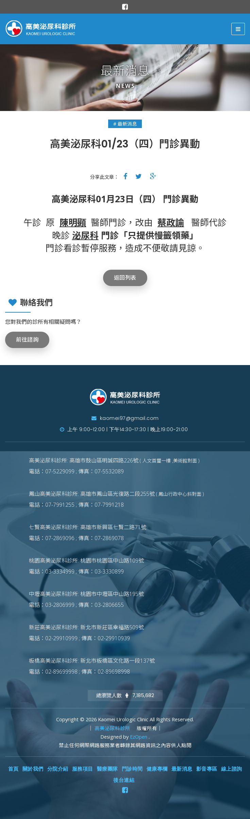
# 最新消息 (125, 124)
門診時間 (132, 769)
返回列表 (125, 278)
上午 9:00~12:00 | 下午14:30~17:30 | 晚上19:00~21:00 (124, 429)
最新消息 (182, 769)
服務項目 (82, 769)
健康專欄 (157, 769)
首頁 (13, 769)
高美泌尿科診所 (113, 728)
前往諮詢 (27, 340)
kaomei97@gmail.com (125, 418)
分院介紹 (57, 769)
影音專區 (206, 769)
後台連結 (123, 780)
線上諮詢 (231, 769)
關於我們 (33, 769)
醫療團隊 (107, 769)
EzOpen (139, 737)
